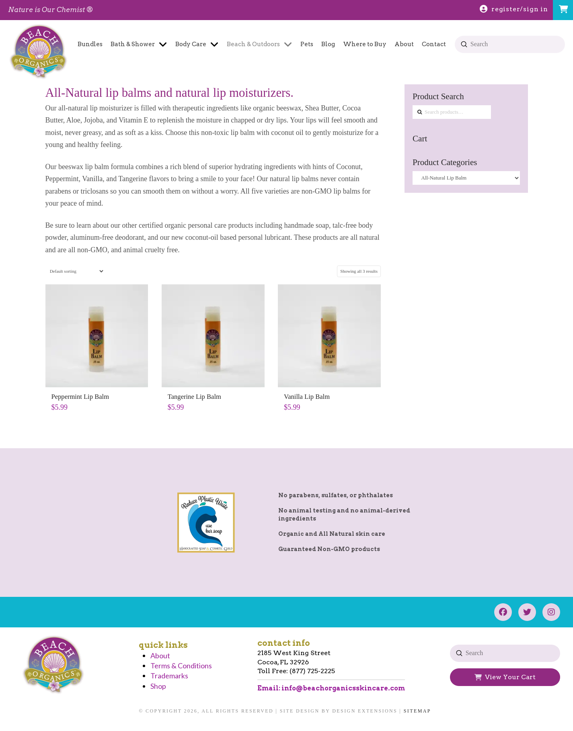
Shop (158, 686)
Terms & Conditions (181, 665)
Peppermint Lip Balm (80, 396)
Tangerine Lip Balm (194, 396)
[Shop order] (75, 271)
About (160, 655)
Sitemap (417, 711)
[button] (563, 10)
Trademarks (169, 675)
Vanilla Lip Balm (307, 396)
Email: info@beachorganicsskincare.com (331, 688)
